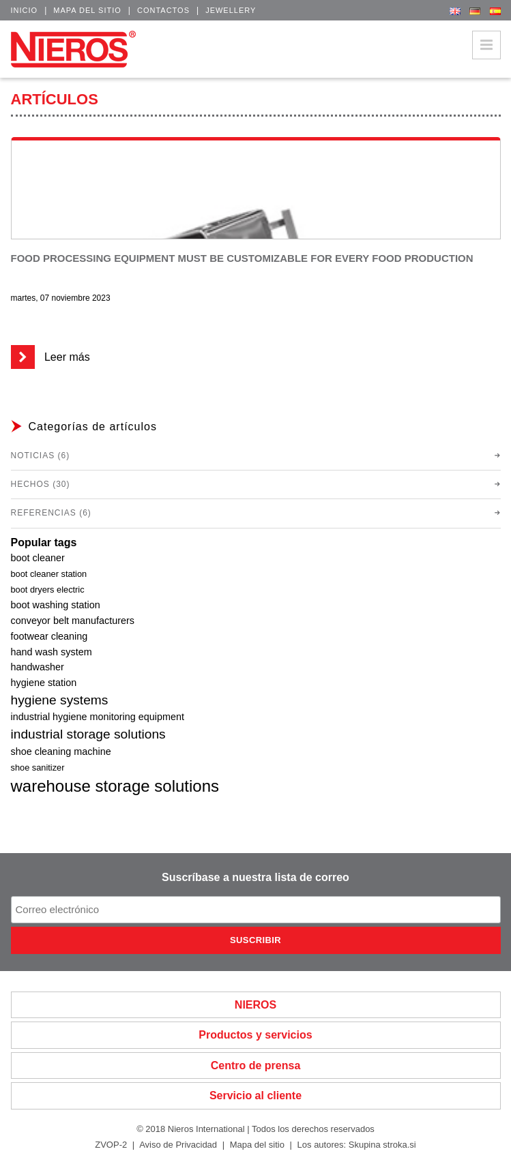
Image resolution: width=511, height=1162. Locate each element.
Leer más (50, 357)
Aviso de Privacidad (178, 1144)
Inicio (24, 10)
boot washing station (55, 604)
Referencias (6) (51, 513)
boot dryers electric (48, 589)
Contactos (163, 10)
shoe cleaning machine (61, 751)
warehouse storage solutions (115, 786)
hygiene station (44, 682)
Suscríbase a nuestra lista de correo (255, 877)
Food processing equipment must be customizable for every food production (242, 258)
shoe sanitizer (38, 767)
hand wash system (51, 651)
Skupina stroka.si (382, 1144)
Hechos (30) (40, 484)
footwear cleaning (49, 636)
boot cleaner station (49, 574)
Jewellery (230, 10)
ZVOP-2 (111, 1144)
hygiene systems (59, 700)
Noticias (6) (40, 455)
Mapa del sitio (87, 10)
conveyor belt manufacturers (73, 620)
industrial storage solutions (88, 734)
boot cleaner (38, 557)
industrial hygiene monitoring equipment (97, 716)
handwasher (37, 666)
